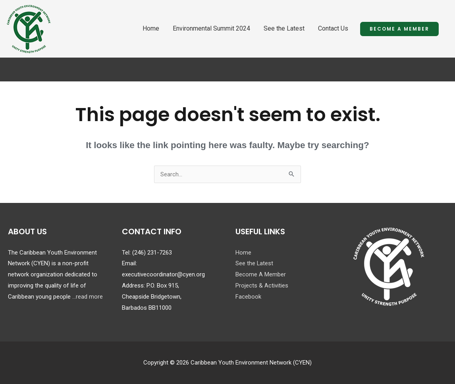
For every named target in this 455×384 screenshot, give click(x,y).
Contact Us (333, 28)
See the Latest (284, 28)
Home (151, 28)
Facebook (248, 296)
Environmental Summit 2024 (211, 28)
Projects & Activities (261, 285)
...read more (87, 296)
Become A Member (260, 274)
